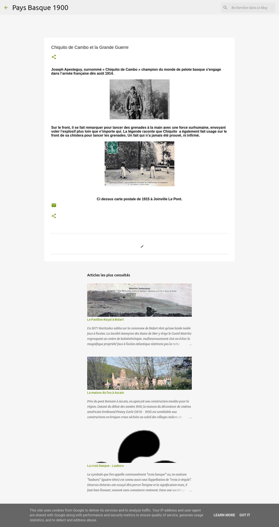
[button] (53, 57)
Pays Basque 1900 (40, 7)
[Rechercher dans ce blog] (253, 7)
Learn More (224, 515)
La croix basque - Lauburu (105, 465)
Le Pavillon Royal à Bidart (105, 319)
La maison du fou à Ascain (105, 392)
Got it (244, 515)
